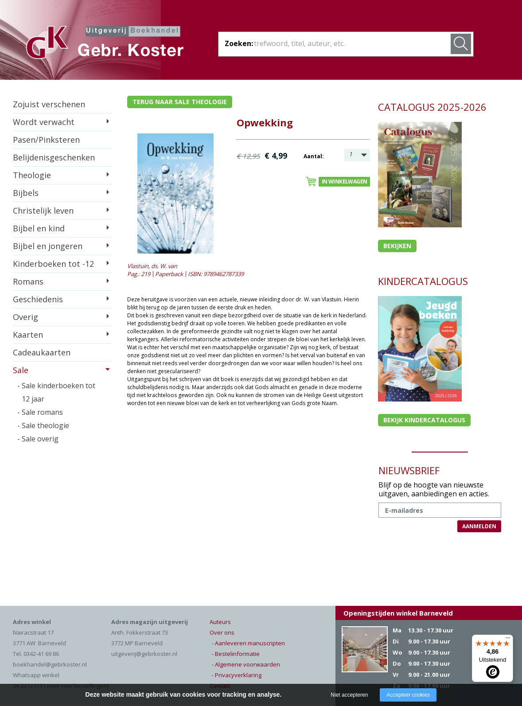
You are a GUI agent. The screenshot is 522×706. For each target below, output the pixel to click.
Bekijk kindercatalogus (424, 420)
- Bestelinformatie (236, 654)
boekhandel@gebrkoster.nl (50, 664)
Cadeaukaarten (41, 352)
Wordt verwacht (43, 122)
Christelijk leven (43, 210)
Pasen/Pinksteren (46, 139)
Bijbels (26, 192)
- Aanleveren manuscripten (248, 643)
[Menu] (508, 640)
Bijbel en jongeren (47, 246)
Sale (20, 370)
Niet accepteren (349, 695)
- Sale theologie (43, 425)
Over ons (222, 632)
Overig (25, 317)
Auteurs (220, 622)
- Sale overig (37, 439)
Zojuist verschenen (49, 104)
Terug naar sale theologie (179, 102)
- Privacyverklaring (236, 675)
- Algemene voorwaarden (246, 664)
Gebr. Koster (104, 44)
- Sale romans (40, 412)
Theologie (32, 175)
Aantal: (314, 156)
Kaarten (28, 334)
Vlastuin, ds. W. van (152, 266)
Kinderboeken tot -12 (53, 263)
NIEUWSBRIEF (409, 470)
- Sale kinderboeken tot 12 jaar (56, 392)
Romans (28, 281)
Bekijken (397, 246)
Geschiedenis (38, 299)
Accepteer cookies (408, 695)
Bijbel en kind (39, 228)
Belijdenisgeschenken (54, 157)
